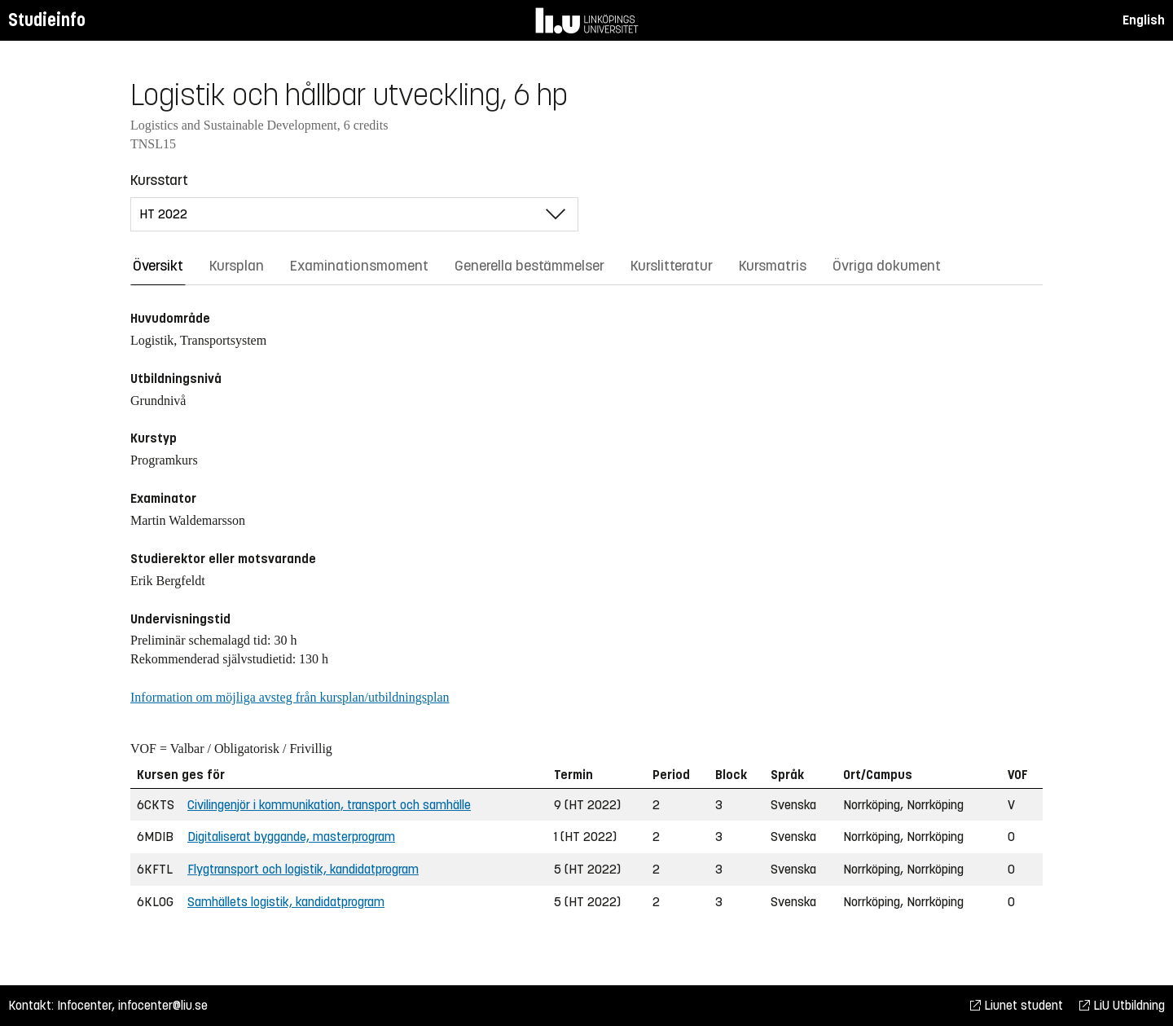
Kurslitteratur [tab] (671, 266)
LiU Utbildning (1122, 1005)
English (1143, 20)
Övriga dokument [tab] (887, 266)
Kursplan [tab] (236, 266)
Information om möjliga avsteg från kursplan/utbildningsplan (289, 697)
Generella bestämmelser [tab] (529, 266)
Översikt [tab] (158, 266)
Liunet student (1016, 1005)
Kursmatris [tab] (772, 266)
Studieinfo (47, 20)
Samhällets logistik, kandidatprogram (285, 901)
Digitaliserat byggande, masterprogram (291, 836)
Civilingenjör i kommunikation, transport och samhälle (329, 804)
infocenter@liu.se (163, 1005)
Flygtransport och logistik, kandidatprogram (303, 869)
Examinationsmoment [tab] (359, 266)
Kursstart (159, 180)
